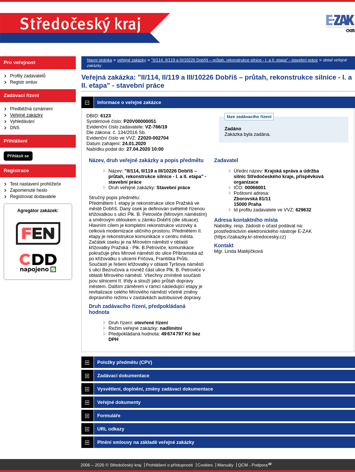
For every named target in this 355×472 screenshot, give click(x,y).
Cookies (205, 465)
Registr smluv (23, 82)
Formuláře (109, 415)
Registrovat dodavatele (33, 196)
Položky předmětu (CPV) (124, 362)
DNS (15, 127)
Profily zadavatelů (27, 75)
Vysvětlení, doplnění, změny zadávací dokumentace (155, 389)
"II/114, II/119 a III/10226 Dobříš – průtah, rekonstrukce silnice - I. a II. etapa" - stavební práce (234, 60)
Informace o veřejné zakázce (129, 102)
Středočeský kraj (85, 28)
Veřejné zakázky (26, 115)
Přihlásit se (18, 156)
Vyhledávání (22, 121)
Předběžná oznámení (31, 108)
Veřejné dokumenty (119, 402)
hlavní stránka (99, 60)
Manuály (225, 465)
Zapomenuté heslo (28, 190)
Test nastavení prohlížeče (35, 184)
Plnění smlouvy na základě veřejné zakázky (145, 442)
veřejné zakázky (131, 60)
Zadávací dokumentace (123, 375)
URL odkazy (110, 429)
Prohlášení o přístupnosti (169, 465)
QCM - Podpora (253, 465)
